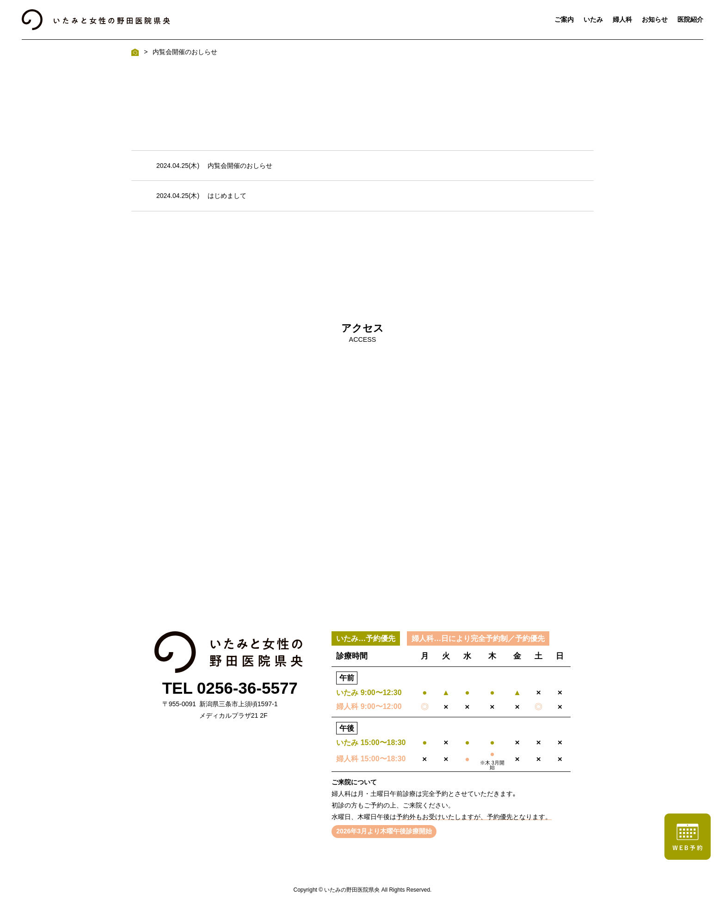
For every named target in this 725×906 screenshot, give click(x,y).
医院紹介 (690, 19)
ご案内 (564, 19)
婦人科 (622, 19)
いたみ (593, 19)
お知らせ (655, 19)
